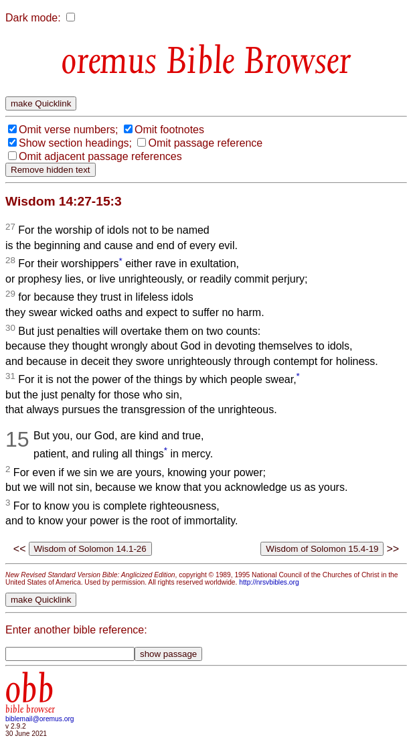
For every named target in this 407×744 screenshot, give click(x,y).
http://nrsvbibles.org (269, 582)
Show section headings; (75, 143)
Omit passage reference (205, 143)
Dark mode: (33, 17)
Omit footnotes (169, 129)
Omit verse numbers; (68, 129)
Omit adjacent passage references (100, 156)
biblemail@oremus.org (39, 719)
